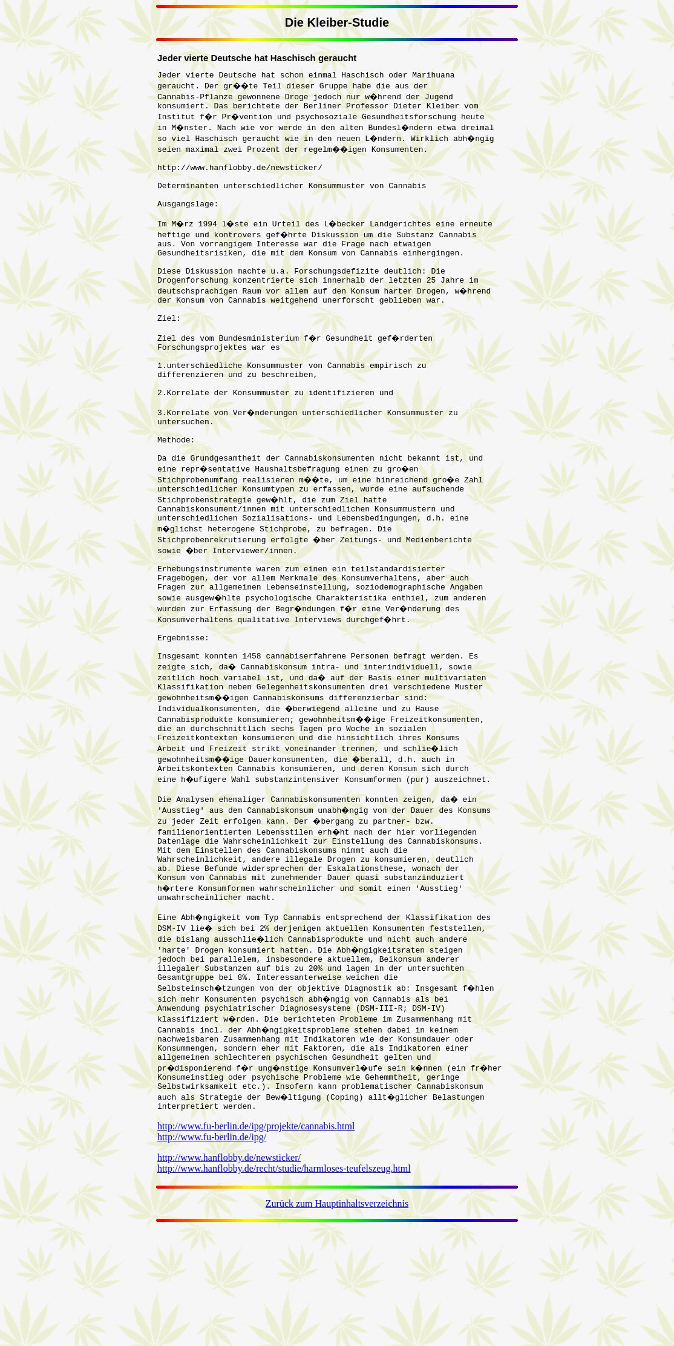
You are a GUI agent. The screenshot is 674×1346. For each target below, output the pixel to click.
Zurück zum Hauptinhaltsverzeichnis (337, 1318)
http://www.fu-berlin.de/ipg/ (211, 1251)
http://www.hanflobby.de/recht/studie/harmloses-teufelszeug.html (284, 1283)
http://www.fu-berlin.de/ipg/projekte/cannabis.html (256, 1240)
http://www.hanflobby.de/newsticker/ (229, 1272)
